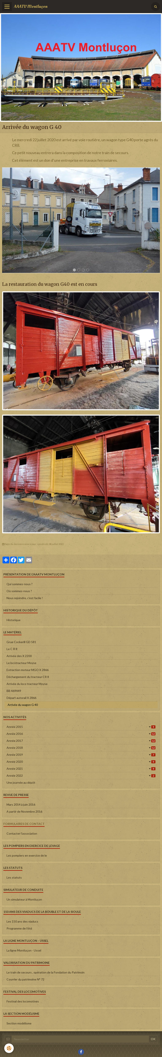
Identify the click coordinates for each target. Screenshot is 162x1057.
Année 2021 (81, 768)
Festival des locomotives (23, 1001)
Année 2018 (81, 747)
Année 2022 (81, 775)
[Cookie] (9, 1048)
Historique (13, 620)
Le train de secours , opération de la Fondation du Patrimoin (45, 972)
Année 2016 (81, 733)
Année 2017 (81, 740)
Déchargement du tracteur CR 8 (28, 677)
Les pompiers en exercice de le (27, 855)
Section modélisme (19, 1023)
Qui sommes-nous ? (20, 584)
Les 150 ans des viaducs (22, 921)
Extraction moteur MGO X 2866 (28, 670)
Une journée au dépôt (21, 782)
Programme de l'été (19, 928)
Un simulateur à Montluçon (24, 899)
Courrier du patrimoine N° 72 (25, 979)
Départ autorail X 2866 (21, 698)
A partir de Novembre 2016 (24, 811)
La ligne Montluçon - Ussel (24, 950)
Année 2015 (81, 726)
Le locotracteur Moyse (21, 663)
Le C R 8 (12, 649)
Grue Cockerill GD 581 (21, 642)
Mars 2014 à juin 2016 (21, 804)
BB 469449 (14, 691)
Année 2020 (81, 761)
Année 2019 (81, 754)
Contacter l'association (22, 833)
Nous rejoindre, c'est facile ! (25, 598)
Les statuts (14, 877)
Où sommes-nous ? (19, 591)
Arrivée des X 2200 (19, 656)
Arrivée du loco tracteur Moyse (27, 684)
